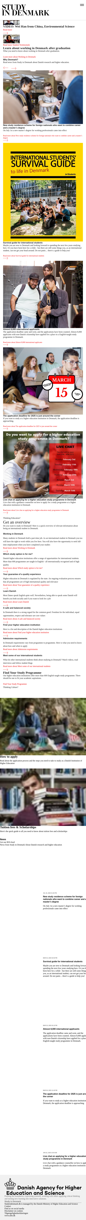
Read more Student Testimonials (16, 45)
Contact (8, 1206)
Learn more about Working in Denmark (19, 57)
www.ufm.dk (10, 1215)
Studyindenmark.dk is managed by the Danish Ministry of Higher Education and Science (41, 1204)
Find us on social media (14, 1208)
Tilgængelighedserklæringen (16, 1213)
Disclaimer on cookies (14, 1211)
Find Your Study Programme (15, 684)
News (3, 839)
